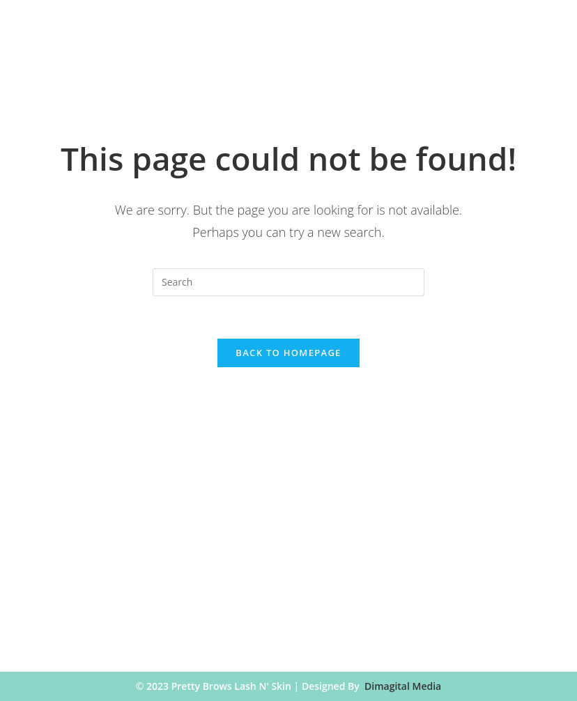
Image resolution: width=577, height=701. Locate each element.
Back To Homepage (288, 352)
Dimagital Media (402, 686)
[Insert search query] (288, 282)
